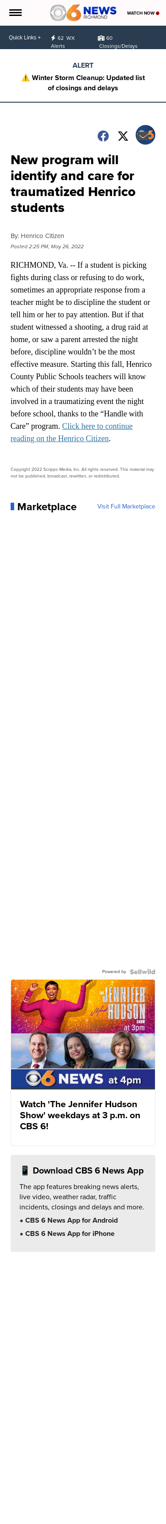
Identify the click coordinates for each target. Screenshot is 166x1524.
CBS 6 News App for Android (70, 1220)
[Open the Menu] (15, 12)
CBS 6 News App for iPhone (69, 1234)
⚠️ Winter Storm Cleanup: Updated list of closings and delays (83, 83)
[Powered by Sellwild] (142, 972)
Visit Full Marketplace (126, 507)
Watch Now (143, 13)
